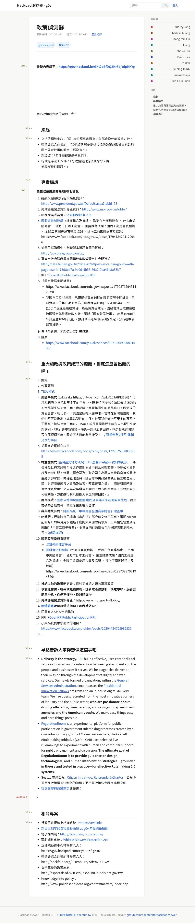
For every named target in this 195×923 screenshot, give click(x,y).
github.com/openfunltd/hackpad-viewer (152, 915)
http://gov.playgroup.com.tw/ (62, 253)
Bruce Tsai (183, 57)
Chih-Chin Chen (180, 81)
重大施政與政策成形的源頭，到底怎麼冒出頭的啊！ (171, 105)
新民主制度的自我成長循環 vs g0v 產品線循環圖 (74, 828)
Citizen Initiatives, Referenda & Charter (95, 777)
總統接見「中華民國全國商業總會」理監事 (93, 511)
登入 (175, 5)
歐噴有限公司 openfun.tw (75, 915)
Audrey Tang (182, 27)
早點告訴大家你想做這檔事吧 (170, 110)
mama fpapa (182, 75)
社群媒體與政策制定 (55, 788)
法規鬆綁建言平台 (79, 214)
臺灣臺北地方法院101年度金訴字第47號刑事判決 (93, 462)
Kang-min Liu (181, 39)
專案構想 (158, 101)
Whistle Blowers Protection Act (85, 839)
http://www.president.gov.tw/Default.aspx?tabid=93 (79, 203)
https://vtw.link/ (90, 822)
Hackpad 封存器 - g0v (34, 5)
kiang (186, 45)
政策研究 (64, 45)
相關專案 (158, 114)
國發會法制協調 (52, 220)
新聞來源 (55, 532)
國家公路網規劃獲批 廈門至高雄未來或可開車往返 (92, 500)
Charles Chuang (180, 33)
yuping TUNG (182, 69)
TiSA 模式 (48, 391)
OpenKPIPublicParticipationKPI (72, 275)
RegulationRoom (53, 723)
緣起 (155, 96)
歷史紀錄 (96, 34)
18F (80, 658)
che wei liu (183, 51)
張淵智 (186, 63)
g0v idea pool (46, 45)
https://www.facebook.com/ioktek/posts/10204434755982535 (86, 628)
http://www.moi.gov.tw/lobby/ (104, 209)
